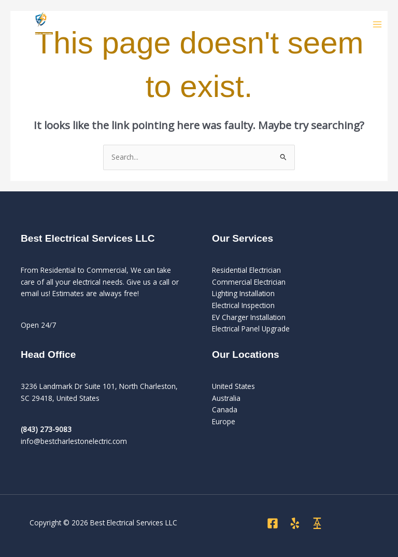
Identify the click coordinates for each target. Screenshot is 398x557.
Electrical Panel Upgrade (251, 328)
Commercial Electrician (249, 282)
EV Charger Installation (249, 317)
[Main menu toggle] (377, 24)
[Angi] (317, 523)
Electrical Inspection (243, 305)
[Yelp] (295, 523)
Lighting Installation (243, 293)
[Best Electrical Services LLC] (41, 25)
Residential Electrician (246, 270)
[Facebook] (272, 523)
